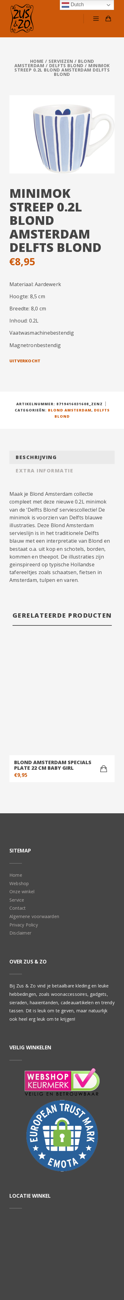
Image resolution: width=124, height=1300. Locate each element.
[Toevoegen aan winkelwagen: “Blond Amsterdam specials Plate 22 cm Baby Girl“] (103, 664)
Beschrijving (36, 457)
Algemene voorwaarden (34, 812)
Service (16, 795)
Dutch (73, 5)
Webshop (19, 779)
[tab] (62, 457)
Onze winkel (21, 787)
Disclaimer (20, 828)
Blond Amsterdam (69, 410)
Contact (17, 803)
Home (37, 61)
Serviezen (61, 61)
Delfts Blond (66, 65)
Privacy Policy (23, 820)
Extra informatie (44, 470)
